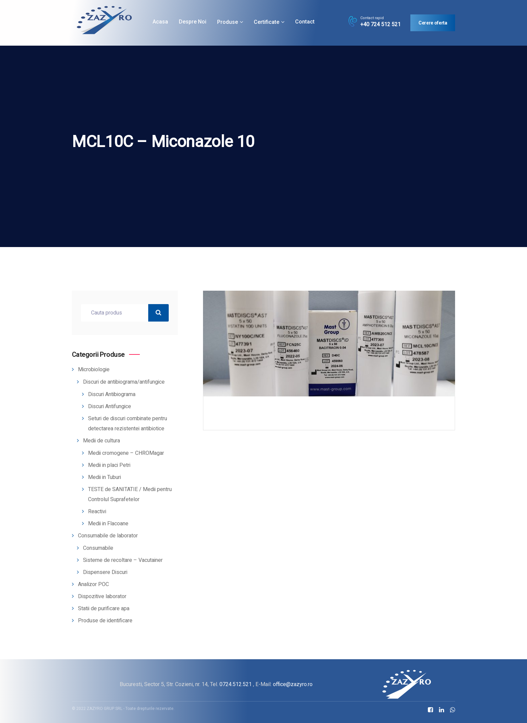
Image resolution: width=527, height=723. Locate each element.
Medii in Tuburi (104, 477)
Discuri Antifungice (109, 406)
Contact (305, 21)
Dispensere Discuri (105, 572)
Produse (227, 22)
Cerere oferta (432, 23)
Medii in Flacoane (108, 524)
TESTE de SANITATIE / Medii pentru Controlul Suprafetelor (130, 494)
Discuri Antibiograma (111, 394)
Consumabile (98, 548)
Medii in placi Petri (109, 465)
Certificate (266, 22)
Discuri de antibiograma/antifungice (124, 382)
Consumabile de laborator (108, 536)
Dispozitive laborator (102, 596)
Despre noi (192, 21)
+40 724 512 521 (380, 24)
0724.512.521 (235, 684)
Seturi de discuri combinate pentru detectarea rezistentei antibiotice (127, 424)
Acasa (160, 21)
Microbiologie (94, 370)
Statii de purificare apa (103, 609)
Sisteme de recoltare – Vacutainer (123, 560)
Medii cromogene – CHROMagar (126, 453)
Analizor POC (93, 584)
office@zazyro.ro (293, 684)
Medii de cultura (101, 441)
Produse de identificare (105, 621)
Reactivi (97, 512)
